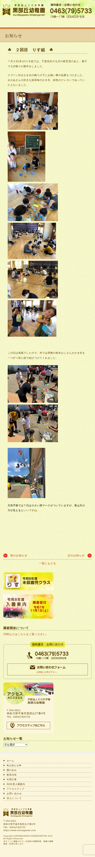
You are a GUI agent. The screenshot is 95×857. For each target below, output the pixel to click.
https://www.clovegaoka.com (19, 830)
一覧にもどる (47, 563)
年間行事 (12, 779)
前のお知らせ (15, 555)
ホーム (10, 760)
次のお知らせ (80, 556)
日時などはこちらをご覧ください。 (26, 634)
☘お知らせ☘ (14, 765)
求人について (14, 798)
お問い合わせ (14, 793)
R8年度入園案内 (16, 784)
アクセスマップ (15, 788)
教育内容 (12, 774)
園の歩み (12, 770)
